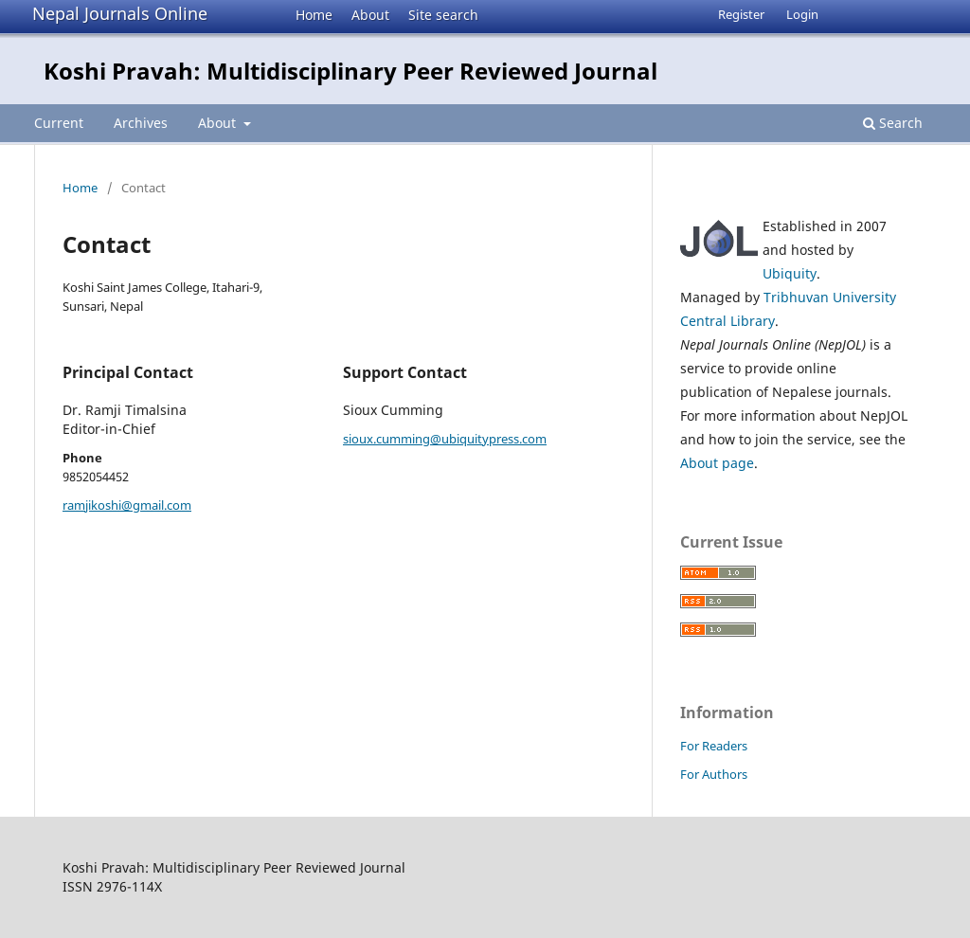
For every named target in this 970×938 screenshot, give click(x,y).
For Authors (713, 774)
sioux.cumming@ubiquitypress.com (445, 438)
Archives (141, 123)
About (370, 15)
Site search (443, 15)
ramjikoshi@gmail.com (127, 505)
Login (802, 14)
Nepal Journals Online (119, 13)
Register (741, 14)
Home (314, 15)
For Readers (713, 745)
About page (717, 463)
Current (58, 123)
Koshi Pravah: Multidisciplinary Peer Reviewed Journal (350, 70)
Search (893, 123)
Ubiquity (790, 273)
